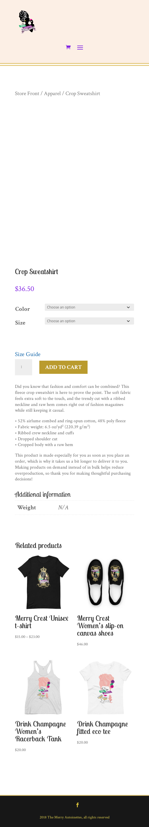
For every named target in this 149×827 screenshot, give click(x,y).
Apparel (52, 93)
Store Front (27, 93)
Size (20, 323)
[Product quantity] (23, 367)
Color (22, 309)
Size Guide (27, 354)
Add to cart (63, 367)
